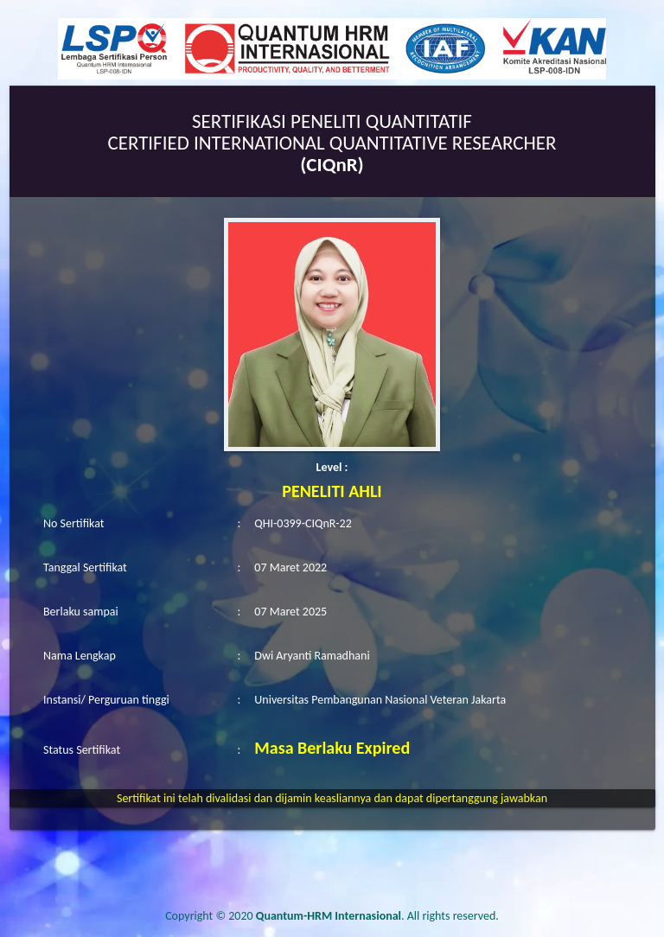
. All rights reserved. (377, 915)
